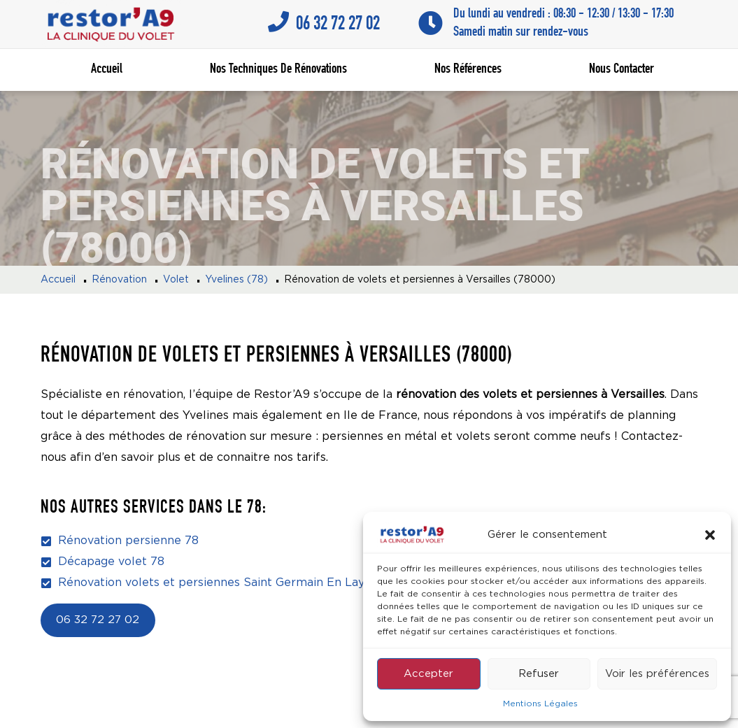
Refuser (538, 673)
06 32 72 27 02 (97, 620)
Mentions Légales (540, 704)
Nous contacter (621, 70)
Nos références (468, 70)
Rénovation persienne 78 (128, 541)
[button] (710, 535)
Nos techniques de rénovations (278, 70)
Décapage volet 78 (111, 562)
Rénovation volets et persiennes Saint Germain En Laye (214, 583)
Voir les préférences (657, 673)
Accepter (428, 673)
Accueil (106, 70)
